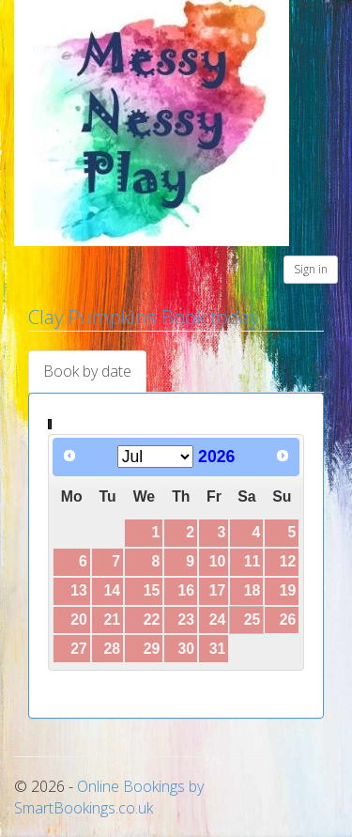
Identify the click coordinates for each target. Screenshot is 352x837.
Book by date (87, 371)
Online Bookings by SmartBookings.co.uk (109, 797)
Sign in (311, 269)
